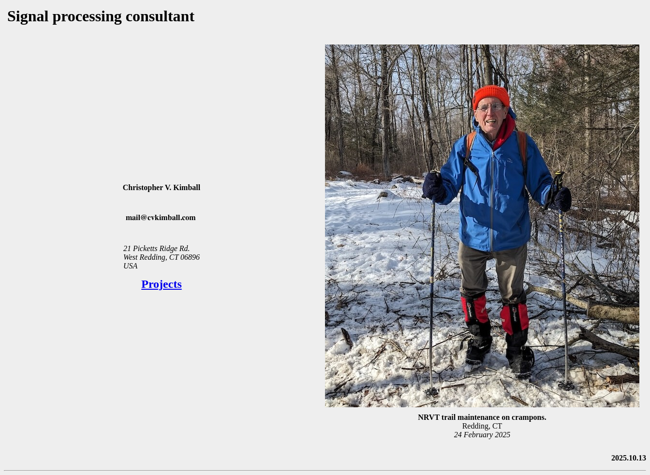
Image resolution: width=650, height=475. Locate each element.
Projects (161, 284)
